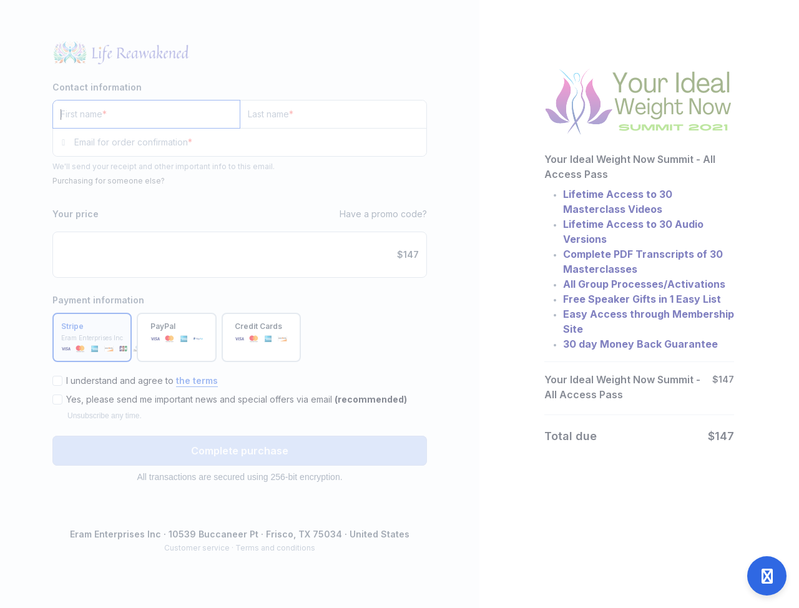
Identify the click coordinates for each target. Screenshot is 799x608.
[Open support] (767, 576)
